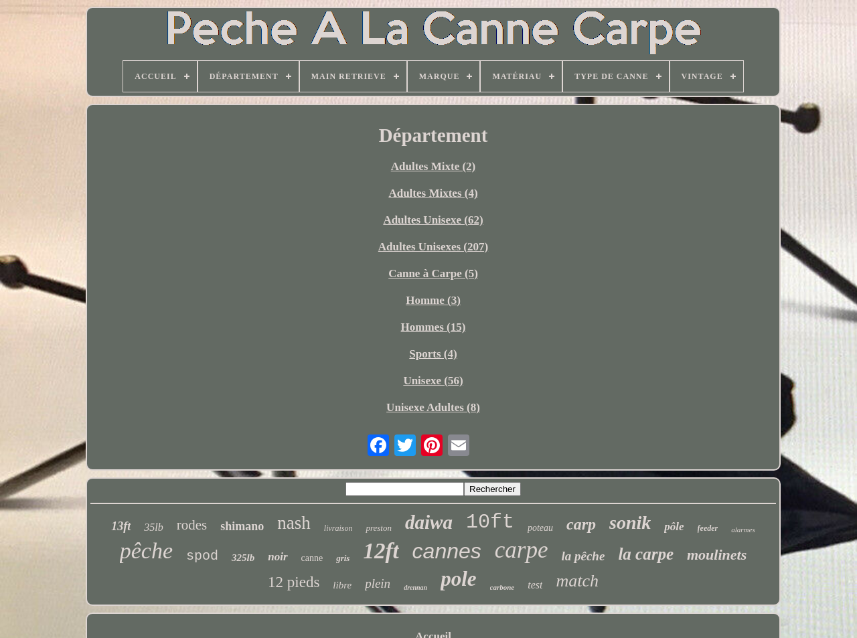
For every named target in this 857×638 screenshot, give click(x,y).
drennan (415, 587)
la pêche (583, 556)
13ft (121, 526)
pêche (146, 550)
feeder (708, 528)
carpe (521, 550)
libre (342, 585)
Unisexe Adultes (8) (433, 407)
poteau (540, 528)
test (535, 584)
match (577, 580)
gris (342, 558)
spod (202, 556)
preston (379, 528)
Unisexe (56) (433, 380)
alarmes (743, 530)
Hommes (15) (433, 327)
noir (277, 556)
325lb (243, 557)
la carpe (646, 554)
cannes (446, 551)
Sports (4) (433, 353)
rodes (192, 525)
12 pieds (293, 582)
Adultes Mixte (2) (433, 166)
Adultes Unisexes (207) (433, 246)
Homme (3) (433, 300)
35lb (153, 527)
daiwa (429, 522)
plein (377, 583)
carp (581, 524)
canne (312, 558)
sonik (630, 522)
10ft (490, 522)
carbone (502, 587)
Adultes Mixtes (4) (432, 193)
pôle (674, 526)
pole (458, 578)
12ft (380, 551)
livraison (338, 528)
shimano (242, 526)
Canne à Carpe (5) (433, 273)
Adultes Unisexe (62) (433, 220)
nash (294, 523)
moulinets (717, 554)
